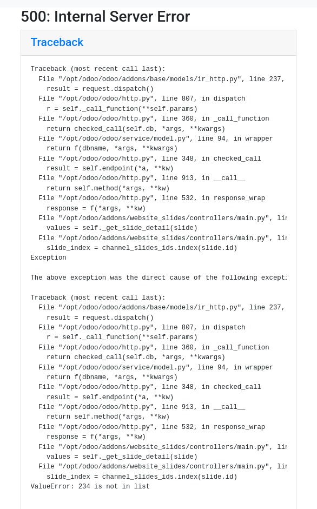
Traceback (57, 42)
